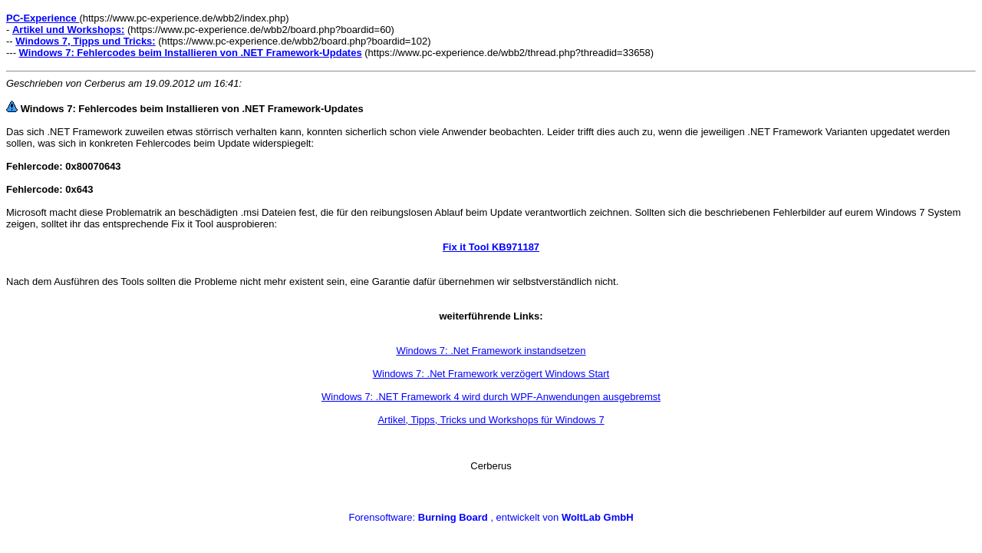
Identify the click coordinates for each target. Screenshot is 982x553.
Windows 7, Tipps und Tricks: (85, 41)
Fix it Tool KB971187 (491, 247)
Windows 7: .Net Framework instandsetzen (490, 350)
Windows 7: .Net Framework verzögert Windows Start (491, 373)
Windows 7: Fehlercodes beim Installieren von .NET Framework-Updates (190, 52)
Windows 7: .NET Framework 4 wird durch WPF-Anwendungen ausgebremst (491, 396)
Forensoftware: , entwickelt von (490, 517)
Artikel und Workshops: (68, 29)
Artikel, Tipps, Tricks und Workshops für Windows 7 (490, 420)
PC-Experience (42, 18)
